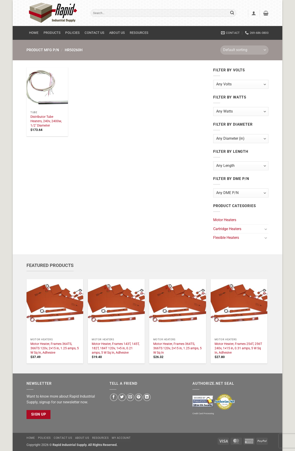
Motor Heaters (224, 220)
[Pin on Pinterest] (138, 397)
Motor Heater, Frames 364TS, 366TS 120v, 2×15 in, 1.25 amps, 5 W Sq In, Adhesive (54, 348)
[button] (253, 13)
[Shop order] (244, 50)
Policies (72, 33)
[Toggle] (265, 229)
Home (33, 33)
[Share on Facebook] (114, 397)
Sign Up (38, 414)
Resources (139, 33)
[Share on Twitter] (122, 397)
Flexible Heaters (226, 237)
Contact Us (94, 33)
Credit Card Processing (203, 413)
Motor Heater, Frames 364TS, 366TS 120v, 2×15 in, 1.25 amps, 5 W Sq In (177, 348)
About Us (117, 33)
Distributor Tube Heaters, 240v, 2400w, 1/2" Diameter (46, 121)
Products (52, 33)
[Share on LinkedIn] (147, 397)
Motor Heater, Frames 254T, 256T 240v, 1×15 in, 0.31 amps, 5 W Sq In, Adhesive (238, 348)
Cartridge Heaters (227, 229)
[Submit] (232, 13)
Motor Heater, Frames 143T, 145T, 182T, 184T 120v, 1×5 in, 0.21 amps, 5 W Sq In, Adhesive (115, 348)
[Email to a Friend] (130, 397)
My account (121, 437)
